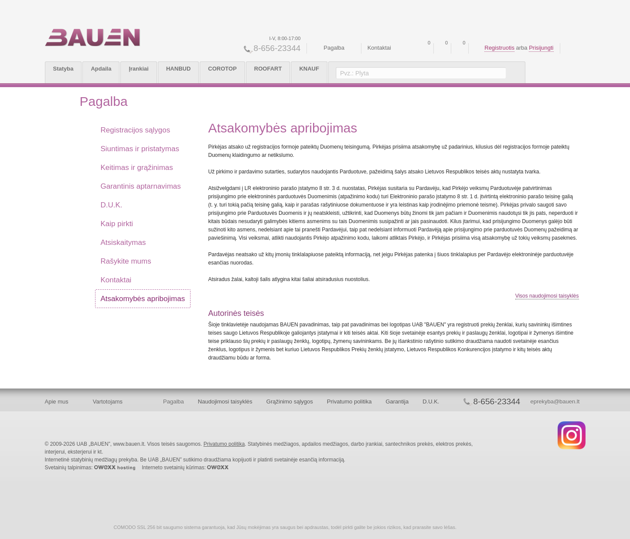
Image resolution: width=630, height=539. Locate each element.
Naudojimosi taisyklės (225, 401)
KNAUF (309, 68)
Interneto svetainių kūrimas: (185, 467)
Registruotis (499, 47)
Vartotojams (108, 401)
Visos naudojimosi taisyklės (547, 296)
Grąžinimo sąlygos (289, 401)
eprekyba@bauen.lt (554, 401)
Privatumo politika (349, 401)
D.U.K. (430, 401)
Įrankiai (139, 68)
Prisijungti (541, 47)
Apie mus (56, 401)
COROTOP (222, 68)
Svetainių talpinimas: (90, 467)
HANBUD (178, 68)
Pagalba (334, 47)
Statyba (63, 68)
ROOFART (268, 68)
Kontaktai (379, 47)
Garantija (397, 401)
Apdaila (101, 68)
